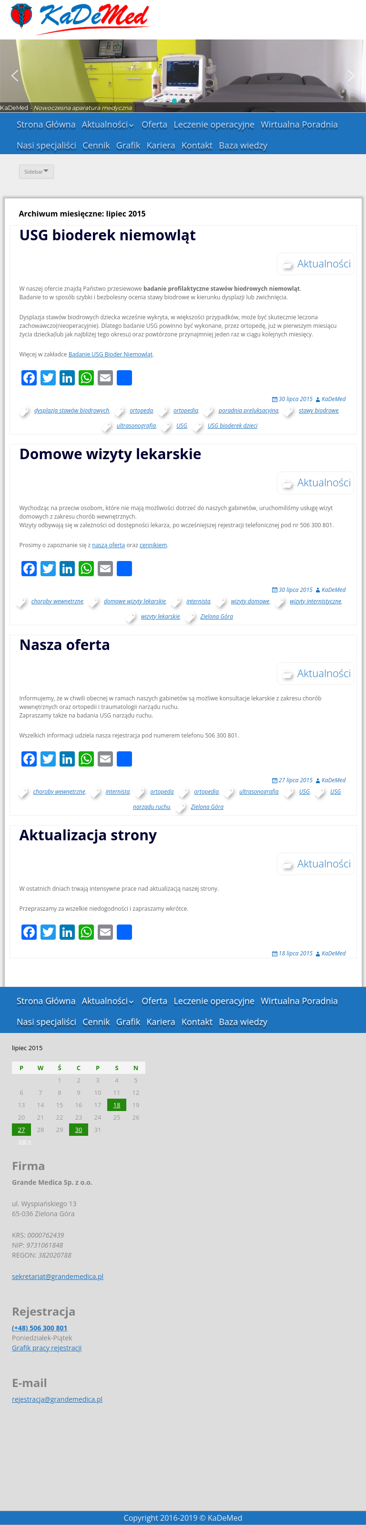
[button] (14, 75)
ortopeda (141, 410)
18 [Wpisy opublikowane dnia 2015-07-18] (117, 1105)
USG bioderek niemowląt (108, 235)
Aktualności (105, 124)
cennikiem (153, 545)
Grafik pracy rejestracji (46, 1347)
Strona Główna (46, 124)
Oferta (154, 124)
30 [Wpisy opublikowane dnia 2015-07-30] (78, 1129)
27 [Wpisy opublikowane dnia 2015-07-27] (21, 1129)
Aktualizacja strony (88, 835)
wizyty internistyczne (315, 601)
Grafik (128, 145)
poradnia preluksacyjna (248, 410)
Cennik (96, 145)
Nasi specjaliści (46, 145)
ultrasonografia (136, 426)
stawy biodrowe (318, 410)
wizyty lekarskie (160, 616)
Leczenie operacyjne (213, 124)
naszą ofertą (108, 545)
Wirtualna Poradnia (299, 124)
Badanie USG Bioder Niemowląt (110, 354)
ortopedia (185, 410)
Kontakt (197, 145)
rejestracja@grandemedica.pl (57, 1399)
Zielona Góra (217, 616)
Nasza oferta (65, 644)
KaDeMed (334, 399)
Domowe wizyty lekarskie (111, 453)
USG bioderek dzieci (233, 426)
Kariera (160, 145)
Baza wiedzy (243, 145)
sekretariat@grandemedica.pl (57, 1276)
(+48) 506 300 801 (39, 1327)
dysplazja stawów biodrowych (71, 410)
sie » (25, 1141)
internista (198, 601)
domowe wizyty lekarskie (135, 601)
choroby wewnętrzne (57, 601)
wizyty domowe (250, 601)
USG (181, 426)
